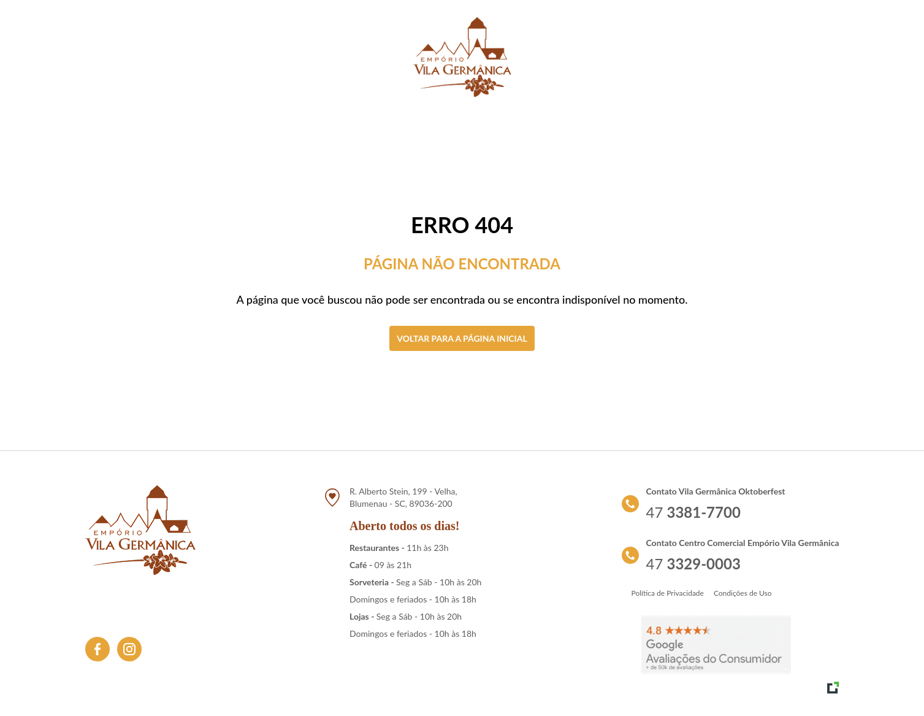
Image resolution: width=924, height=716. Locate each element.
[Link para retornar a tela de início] (462, 57)
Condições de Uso (743, 593)
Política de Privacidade (668, 593)
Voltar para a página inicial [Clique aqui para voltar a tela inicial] (462, 338)
